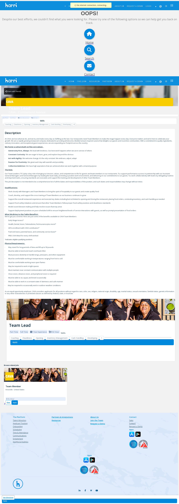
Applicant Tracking (20, 423)
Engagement (18, 439)
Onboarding (17, 426)
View (8, 402)
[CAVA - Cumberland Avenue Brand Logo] (89, 102)
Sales (131, 420)
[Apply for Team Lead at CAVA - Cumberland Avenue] (89, 501)
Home (71, 81)
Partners (107, 81)
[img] (91, 309)
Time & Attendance (20, 432)
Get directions (8, 497)
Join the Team (96, 420)
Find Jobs (81, 81)
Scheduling (17, 429)
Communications (19, 435)
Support (132, 423)
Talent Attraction (19, 420)
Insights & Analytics (20, 442)
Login (148, 6)
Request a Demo (134, 6)
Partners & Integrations (62, 417)
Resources (94, 81)
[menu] (171, 5)
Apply (15, 402)
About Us (119, 6)
